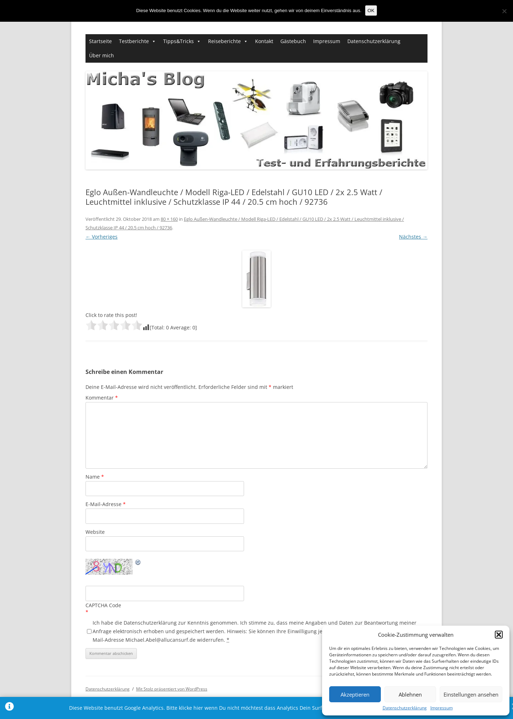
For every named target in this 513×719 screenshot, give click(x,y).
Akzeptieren (355, 694)
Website (95, 531)
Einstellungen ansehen (471, 694)
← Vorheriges (102, 236)
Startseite (100, 41)
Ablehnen (410, 694)
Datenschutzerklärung (405, 708)
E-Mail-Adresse (106, 504)
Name (95, 476)
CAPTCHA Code (103, 605)
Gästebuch (293, 41)
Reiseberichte (224, 41)
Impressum (441, 708)
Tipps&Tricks (178, 41)
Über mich (101, 55)
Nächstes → (413, 236)
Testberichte (134, 41)
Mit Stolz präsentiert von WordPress (171, 689)
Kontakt (264, 41)
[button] (498, 634)
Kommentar (102, 397)
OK (371, 10)
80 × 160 (169, 219)
